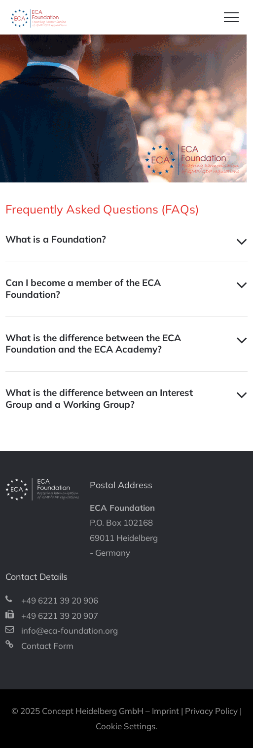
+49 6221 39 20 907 (59, 615)
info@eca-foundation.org (69, 630)
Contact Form (47, 646)
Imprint (165, 711)
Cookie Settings (125, 726)
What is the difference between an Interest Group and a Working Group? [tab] (99, 398)
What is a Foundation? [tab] (55, 239)
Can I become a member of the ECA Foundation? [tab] (83, 288)
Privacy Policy (211, 711)
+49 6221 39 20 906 (59, 600)
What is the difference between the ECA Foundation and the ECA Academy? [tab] (93, 344)
